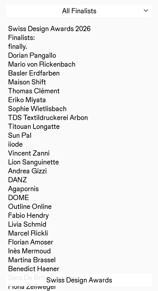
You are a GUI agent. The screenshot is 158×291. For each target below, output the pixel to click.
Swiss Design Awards (79, 280)
